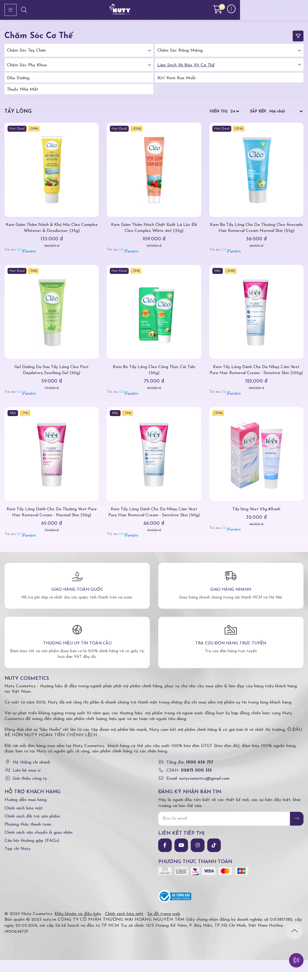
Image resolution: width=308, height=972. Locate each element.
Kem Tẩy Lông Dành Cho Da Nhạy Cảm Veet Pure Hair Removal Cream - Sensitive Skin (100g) (256, 379)
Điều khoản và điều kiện (78, 925)
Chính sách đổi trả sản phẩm (32, 828)
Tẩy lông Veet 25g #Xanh (256, 521)
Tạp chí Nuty (17, 861)
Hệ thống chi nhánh (31, 774)
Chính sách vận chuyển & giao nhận (38, 844)
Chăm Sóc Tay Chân (26, 50)
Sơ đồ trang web (163, 925)
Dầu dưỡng (18, 78)
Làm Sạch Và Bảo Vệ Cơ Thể (186, 65)
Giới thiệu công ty (30, 790)
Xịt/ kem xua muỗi (176, 78)
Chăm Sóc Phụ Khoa (27, 65)
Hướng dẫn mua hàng (26, 812)
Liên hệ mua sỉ (27, 782)
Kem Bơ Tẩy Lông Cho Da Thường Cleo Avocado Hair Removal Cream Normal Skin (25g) (256, 231)
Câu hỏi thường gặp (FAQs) (32, 852)
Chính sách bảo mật (24, 820)
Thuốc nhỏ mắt (22, 89)
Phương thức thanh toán (28, 836)
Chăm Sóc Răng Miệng (180, 50)
